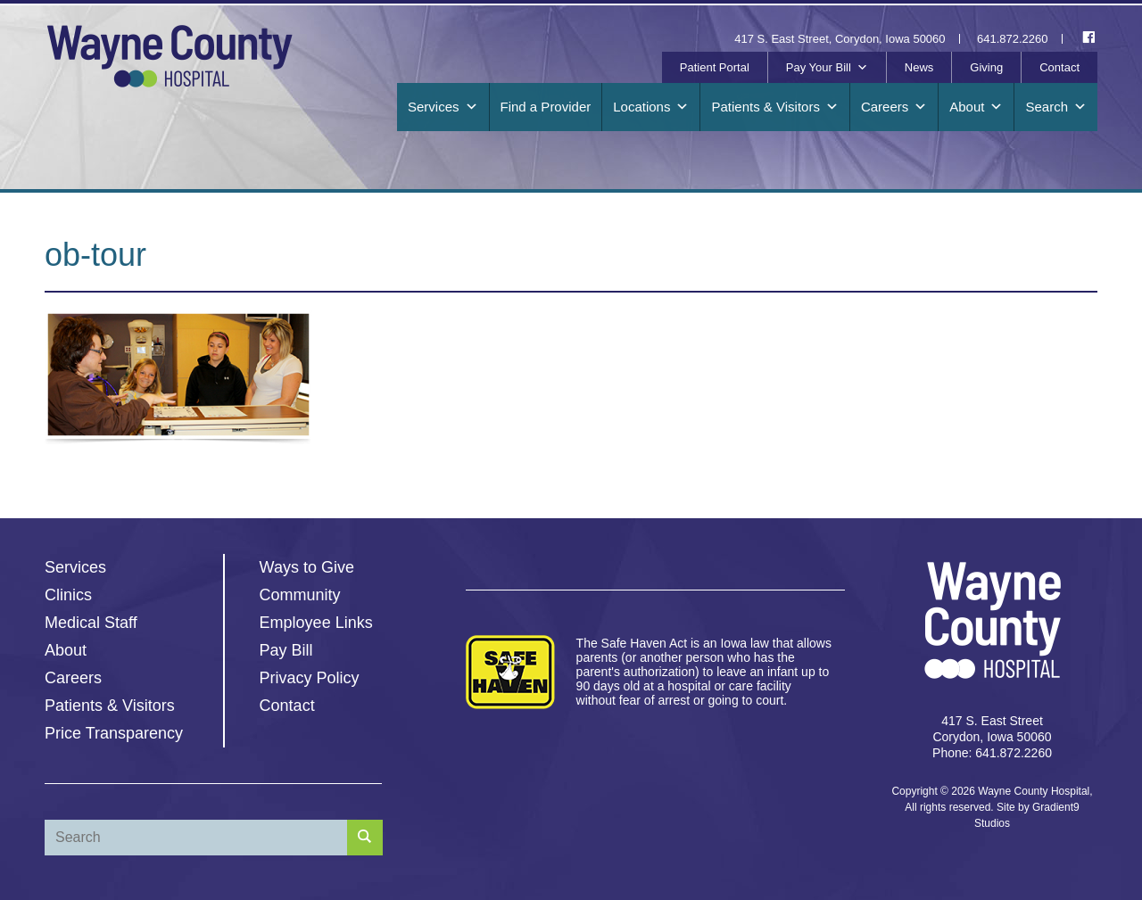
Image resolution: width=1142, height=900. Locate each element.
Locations (651, 107)
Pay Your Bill (827, 68)
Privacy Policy (310, 678)
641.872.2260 (1012, 39)
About (976, 107)
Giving (986, 67)
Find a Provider (546, 106)
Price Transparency (114, 733)
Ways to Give (307, 567)
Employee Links (316, 623)
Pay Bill (286, 650)
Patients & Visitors (774, 107)
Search (1056, 107)
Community (300, 595)
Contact (1059, 67)
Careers (894, 107)
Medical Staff (91, 623)
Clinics (68, 595)
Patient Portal (714, 67)
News (919, 67)
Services (443, 107)
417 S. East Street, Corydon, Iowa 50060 (839, 39)
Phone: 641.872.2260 (992, 753)
